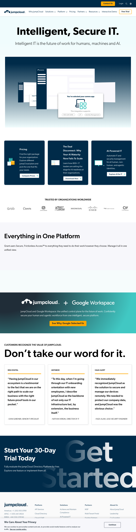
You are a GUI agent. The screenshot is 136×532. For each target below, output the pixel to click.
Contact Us (108, 4)
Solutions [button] (49, 12)
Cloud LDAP (39, 518)
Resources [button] (93, 12)
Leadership (114, 514)
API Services (39, 510)
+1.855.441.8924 (17, 514)
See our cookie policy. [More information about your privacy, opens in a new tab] (18, 529)
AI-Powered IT (65, 517)
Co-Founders (115, 518)
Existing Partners (91, 518)
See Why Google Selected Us (68, 323)
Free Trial (125, 12)
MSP (86, 510)
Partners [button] (81, 12)
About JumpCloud (117, 510)
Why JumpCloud (36, 12)
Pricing (72, 12)
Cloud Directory (41, 514)
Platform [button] (61, 12)
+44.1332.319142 (17, 517)
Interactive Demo (109, 12)
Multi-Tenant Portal (92, 514)
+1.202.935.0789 (19, 511)
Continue (112, 525)
